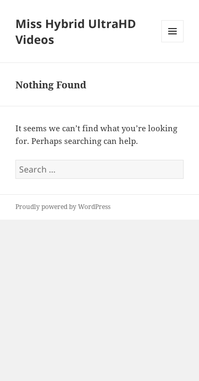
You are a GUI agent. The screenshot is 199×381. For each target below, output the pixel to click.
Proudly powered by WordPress (62, 206)
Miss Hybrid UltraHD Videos (75, 31)
